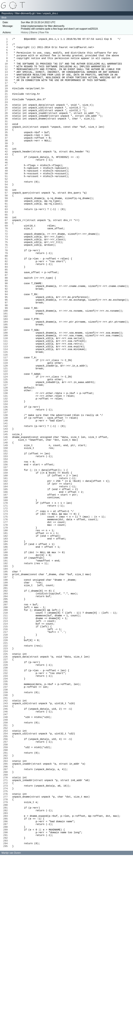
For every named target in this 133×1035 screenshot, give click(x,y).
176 (6, 626)
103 (6, 381)
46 (7, 190)
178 (6, 633)
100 (6, 371)
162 (6, 579)
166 (6, 593)
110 (6, 405)
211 (6, 744)
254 (6, 888)
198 (6, 700)
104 (6, 385)
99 (7, 368)
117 (6, 428)
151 (6, 542)
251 (6, 878)
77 (7, 294)
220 (6, 774)
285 (6, 992)
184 (6, 653)
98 (7, 365)
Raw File (44, 32)
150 (6, 539)
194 (6, 687)
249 (6, 871)
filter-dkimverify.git (25, 13)
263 (6, 918)
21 (7, 106)
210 (6, 740)
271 (6, 945)
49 (7, 200)
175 (6, 623)
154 (6, 553)
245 (6, 858)
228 (6, 801)
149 (6, 536)
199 (6, 704)
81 (7, 308)
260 (6, 908)
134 (6, 485)
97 (7, 361)
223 (6, 784)
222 (6, 781)
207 (6, 730)
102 (6, 378)
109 (6, 402)
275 (6, 959)
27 (7, 126)
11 (7, 73)
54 (7, 217)
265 (6, 925)
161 (6, 576)
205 (6, 724)
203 (6, 717)
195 (6, 690)
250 (6, 875)
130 (6, 472)
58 (7, 230)
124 (6, 452)
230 (6, 808)
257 (6, 898)
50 (7, 204)
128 (6, 465)
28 (7, 130)
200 (6, 707)
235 (6, 824)
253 (6, 885)
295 (6, 1026)
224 (6, 787)
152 (6, 546)
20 (7, 103)
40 (7, 170)
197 (6, 697)
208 (6, 734)
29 (7, 133)
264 (6, 922)
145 (6, 522)
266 (6, 928)
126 (6, 459)
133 (6, 482)
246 (6, 861)
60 (7, 237)
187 (6, 663)
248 (6, 868)
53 (7, 214)
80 (7, 304)
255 (6, 891)
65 (7, 254)
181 (6, 643)
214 (6, 754)
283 (6, 985)
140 (6, 506)
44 (7, 183)
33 (7, 147)
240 (6, 841)
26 (7, 123)
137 (6, 496)
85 (7, 321)
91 (7, 341)
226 (6, 794)
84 (7, 318)
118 (6, 432)
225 (6, 791)
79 (7, 301)
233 (6, 818)
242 (6, 848)
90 (7, 338)
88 (7, 331)
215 (6, 757)
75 (7, 287)
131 (6, 475)
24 (7, 116)
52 (7, 210)
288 (6, 1002)
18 (7, 96)
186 (6, 660)
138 (6, 499)
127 (6, 462)
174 (6, 620)
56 (7, 224)
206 (6, 727)
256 (6, 895)
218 (6, 767)
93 (7, 348)
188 (6, 667)
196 (6, 693)
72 (7, 277)
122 (6, 445)
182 (6, 647)
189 (6, 670)
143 (6, 516)
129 (6, 469)
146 (6, 526)
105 (6, 388)
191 (6, 677)
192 (6, 680)
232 (6, 814)
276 (6, 962)
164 (6, 586)
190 (6, 673)
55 (7, 220)
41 (7, 173)
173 (6, 616)
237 (6, 831)
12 (7, 76)
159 (6, 569)
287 (6, 999)
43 (7, 180)
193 (6, 683)
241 (6, 844)
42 (7, 177)
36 (7, 157)
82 (7, 311)
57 (7, 227)
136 (6, 492)
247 (6, 865)
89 (7, 334)
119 (6, 435)
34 (7, 150)
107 (6, 395)
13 (7, 79)
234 (6, 821)
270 (6, 942)
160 (6, 573)
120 (6, 438)
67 (7, 261)
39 (7, 167)
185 (6, 657)
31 (7, 140)
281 (6, 979)
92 (7, 345)
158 (6, 566)
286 (6, 995)
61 (7, 241)
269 (6, 938)
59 (7, 234)
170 (6, 606)
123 (6, 449)
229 (6, 804)
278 (6, 969)
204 (6, 720)
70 (7, 271)
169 (6, 603)
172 (6, 613)
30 (7, 136)
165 (6, 589)
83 (7, 314)
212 (6, 747)
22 (7, 110)
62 (7, 244)
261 (6, 912)
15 (7, 86)
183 (6, 650)
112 (6, 412)
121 (6, 442)
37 (7, 160)
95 (7, 355)
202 (6, 714)
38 (7, 163)
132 (6, 479)
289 (6, 1006)
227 (6, 798)
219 (6, 771)
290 (6, 1009)
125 (6, 455)
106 (6, 392)
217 (6, 764)
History (24, 32)
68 (7, 264)
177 (6, 630)
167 (6, 596)
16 (7, 90)
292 (6, 1016)
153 (6, 549)
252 (6, 881)
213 (6, 751)
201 (6, 710)
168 (6, 600)
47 (7, 194)
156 (6, 559)
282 (6, 982)
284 (6, 989)
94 (7, 351)
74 (7, 284)
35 (7, 153)
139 (6, 502)
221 (6, 777)
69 (7, 267)
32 (7, 143)
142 (6, 512)
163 (6, 583)
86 (7, 324)
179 (6, 636)
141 (6, 509)
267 (6, 932)
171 (6, 610)
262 (6, 915)
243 (6, 851)
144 (6, 519)
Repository (7, 13)
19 (7, 100)
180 (6, 640)
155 (6, 556)
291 (6, 1012)
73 (7, 281)
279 (6, 972)
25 (7, 120)
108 (6, 398)
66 (7, 257)
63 (7, 247)
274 (6, 955)
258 (6, 902)
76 (7, 291)
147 (6, 529)
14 (7, 83)
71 (7, 274)
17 (7, 93)
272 (6, 949)
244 (6, 855)
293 (6, 1019)
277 (6, 965)
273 (6, 952)
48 (7, 197)
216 (6, 761)
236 (6, 828)
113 (6, 415)
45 (7, 187)
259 (6, 905)
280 (6, 975)
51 (7, 207)
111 (6, 408)
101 (6, 375)
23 (7, 113)
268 (6, 935)
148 (6, 532)
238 (6, 834)
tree (39, 13)
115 (6, 422)
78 (7, 298)
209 (6, 737)
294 (6, 1022)
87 (7, 328)
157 (6, 563)
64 (7, 251)
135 (6, 489)
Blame (33, 32)
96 (7, 358)
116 (6, 425)
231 (6, 811)
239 (6, 838)
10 (7, 69)
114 (6, 418)
